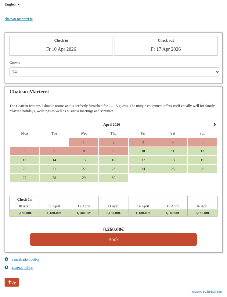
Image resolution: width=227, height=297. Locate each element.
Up (12, 282)
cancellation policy (22, 259)
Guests (14, 63)
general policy (19, 267)
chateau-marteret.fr (19, 19)
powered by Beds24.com (207, 291)
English (12, 4)
